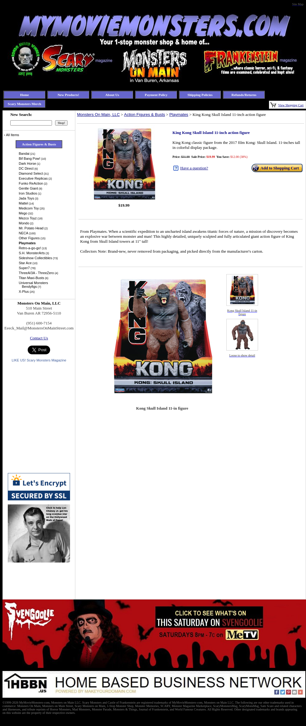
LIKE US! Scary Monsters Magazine (39, 360)
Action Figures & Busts (144, 114)
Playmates (178, 114)
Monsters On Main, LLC (98, 114)
